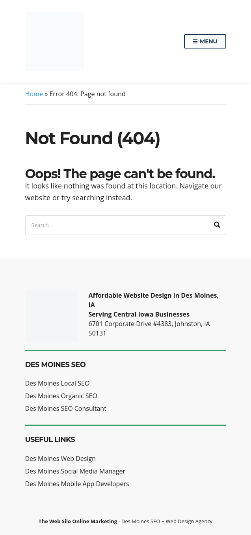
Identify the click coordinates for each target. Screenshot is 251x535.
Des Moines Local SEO (57, 383)
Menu (205, 42)
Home (34, 93)
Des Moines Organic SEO (61, 395)
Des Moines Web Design (60, 458)
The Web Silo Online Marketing (78, 521)
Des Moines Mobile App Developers (77, 483)
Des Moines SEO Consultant (65, 408)
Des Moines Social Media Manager (75, 471)
